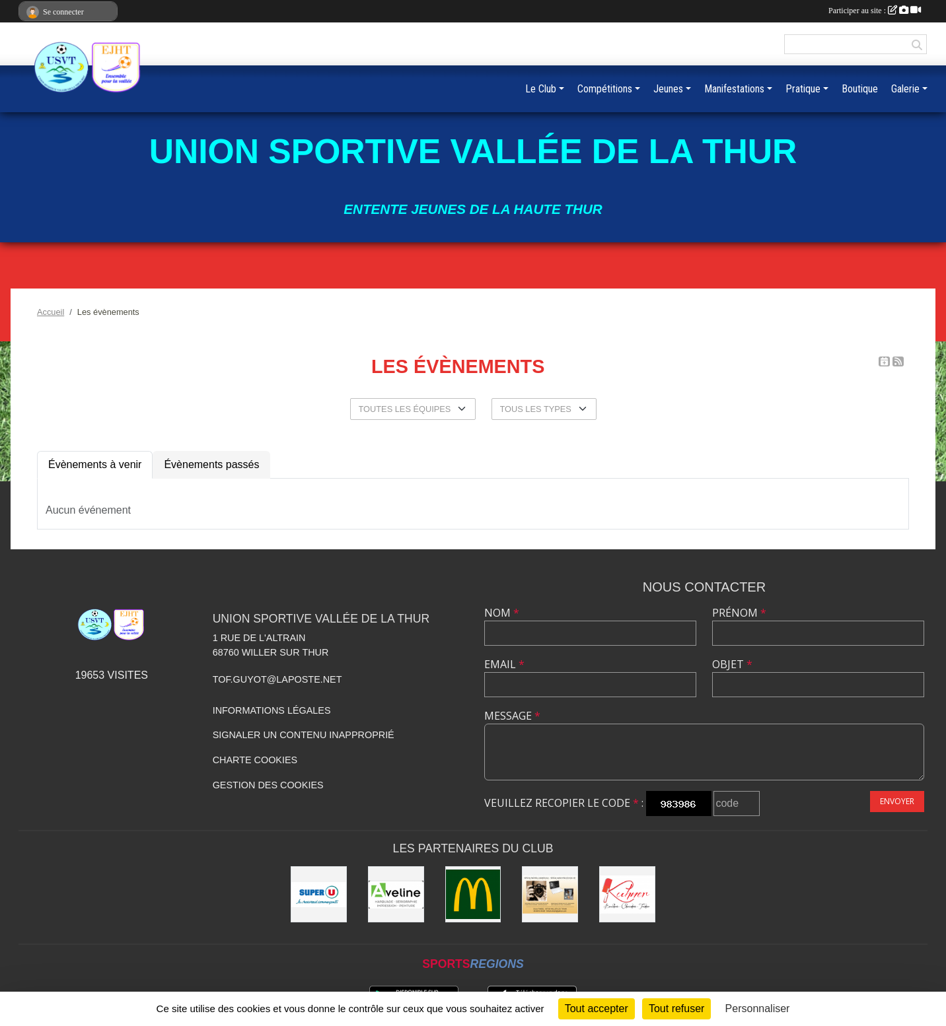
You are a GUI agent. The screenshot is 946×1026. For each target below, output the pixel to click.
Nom (501, 612)
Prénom (739, 612)
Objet (732, 664)
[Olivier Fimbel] (550, 894)
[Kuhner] (627, 894)
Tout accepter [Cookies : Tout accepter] (596, 1008)
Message (512, 715)
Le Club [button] (540, 89)
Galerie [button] (905, 89)
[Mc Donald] (473, 894)
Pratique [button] (802, 89)
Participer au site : (874, 10)
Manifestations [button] (734, 89)
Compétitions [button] (604, 89)
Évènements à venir (94, 464)
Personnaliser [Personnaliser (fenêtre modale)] (757, 1008)
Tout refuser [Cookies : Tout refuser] (676, 1008)
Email (504, 664)
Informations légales (272, 710)
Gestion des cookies (268, 785)
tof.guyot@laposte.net (277, 679)
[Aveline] (396, 894)
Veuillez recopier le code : (563, 803)
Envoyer (897, 801)
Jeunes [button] (668, 89)
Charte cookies (255, 760)
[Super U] (319, 894)
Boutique (860, 89)
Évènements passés (211, 464)
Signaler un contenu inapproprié (303, 735)
